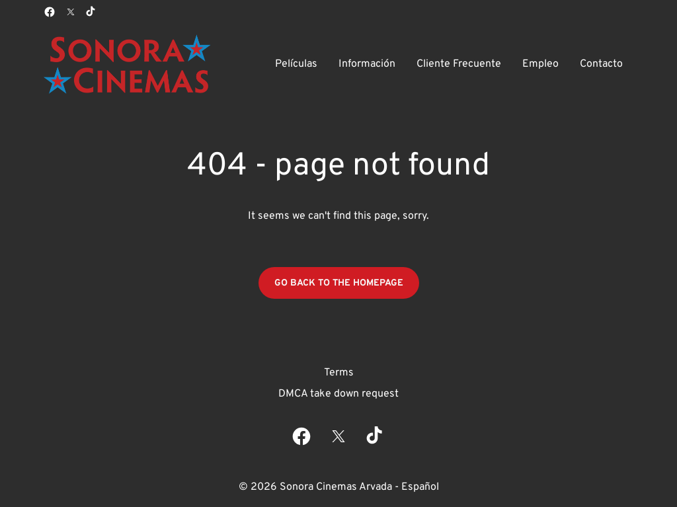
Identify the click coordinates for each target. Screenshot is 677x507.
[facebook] (50, 12)
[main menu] (449, 64)
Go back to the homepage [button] (338, 283)
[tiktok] (91, 12)
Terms (339, 372)
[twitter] (71, 12)
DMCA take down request (338, 394)
